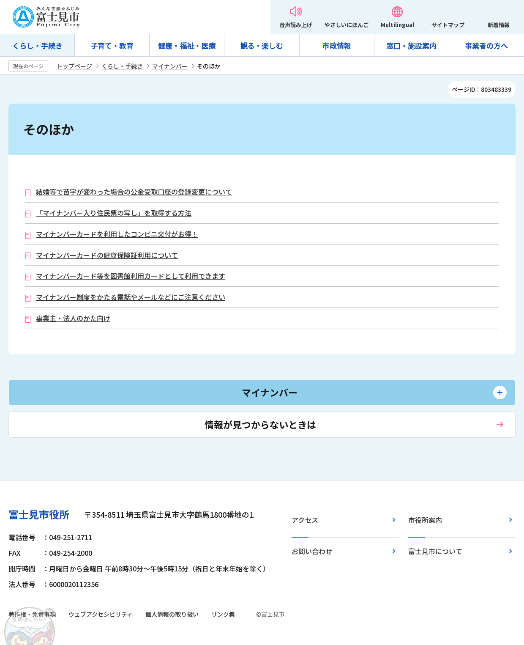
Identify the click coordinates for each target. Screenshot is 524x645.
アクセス (305, 520)
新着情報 (499, 25)
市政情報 (336, 45)
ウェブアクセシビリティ (100, 614)
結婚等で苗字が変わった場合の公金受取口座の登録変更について (134, 191)
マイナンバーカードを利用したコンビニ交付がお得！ (117, 234)
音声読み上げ (295, 25)
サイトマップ (447, 25)
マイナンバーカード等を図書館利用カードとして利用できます (130, 276)
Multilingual (397, 25)
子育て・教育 (112, 45)
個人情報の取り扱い (172, 614)
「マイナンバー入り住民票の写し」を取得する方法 (113, 213)
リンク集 (223, 614)
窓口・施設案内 (411, 45)
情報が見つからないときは (260, 424)
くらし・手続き (37, 45)
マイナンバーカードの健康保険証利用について (107, 255)
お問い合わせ (312, 551)
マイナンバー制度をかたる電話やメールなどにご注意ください (130, 297)
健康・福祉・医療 (187, 45)
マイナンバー (170, 66)
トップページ (74, 66)
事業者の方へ (486, 45)
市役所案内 (425, 520)
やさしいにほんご (346, 25)
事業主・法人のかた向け (73, 318)
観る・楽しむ (261, 45)
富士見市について (435, 551)
